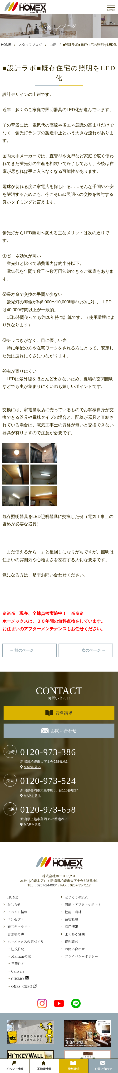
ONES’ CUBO (22, 986)
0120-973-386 (48, 752)
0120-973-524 (48, 781)
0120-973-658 (48, 809)
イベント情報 (17, 912)
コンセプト (15, 919)
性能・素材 (73, 912)
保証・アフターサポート (83, 904)
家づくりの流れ (76, 897)
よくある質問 (75, 934)
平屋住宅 (18, 963)
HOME (6, 45)
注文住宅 (18, 949)
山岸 (52, 45)
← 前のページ (22, 650)
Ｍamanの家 (21, 956)
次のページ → (93, 650)
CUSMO (18, 978)
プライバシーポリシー (81, 956)
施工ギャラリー (19, 926)
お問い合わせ (59, 730)
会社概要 (71, 919)
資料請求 (59, 713)
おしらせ (14, 904)
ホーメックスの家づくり (25, 941)
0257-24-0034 (47, 885)
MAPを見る (32, 767)
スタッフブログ (30, 45)
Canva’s (17, 971)
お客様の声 (15, 934)
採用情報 (71, 926)
